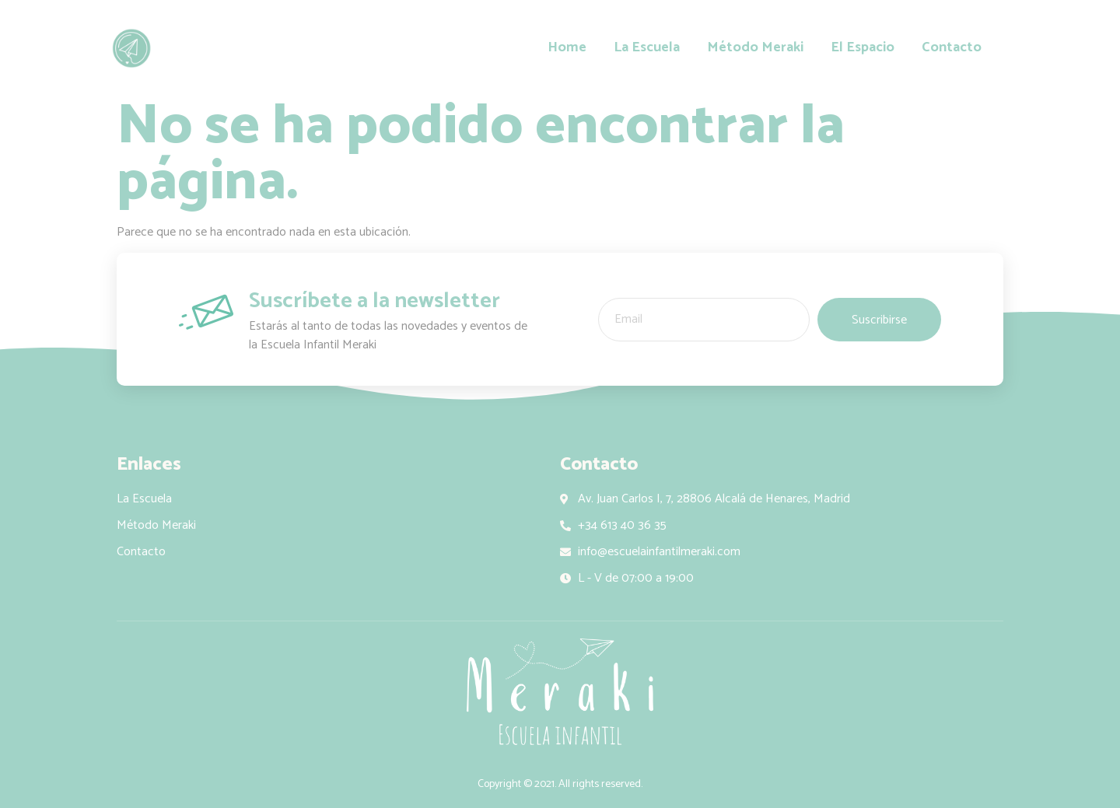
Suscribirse (879, 320)
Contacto (952, 48)
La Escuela (647, 48)
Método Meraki (755, 48)
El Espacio (862, 48)
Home (567, 48)
